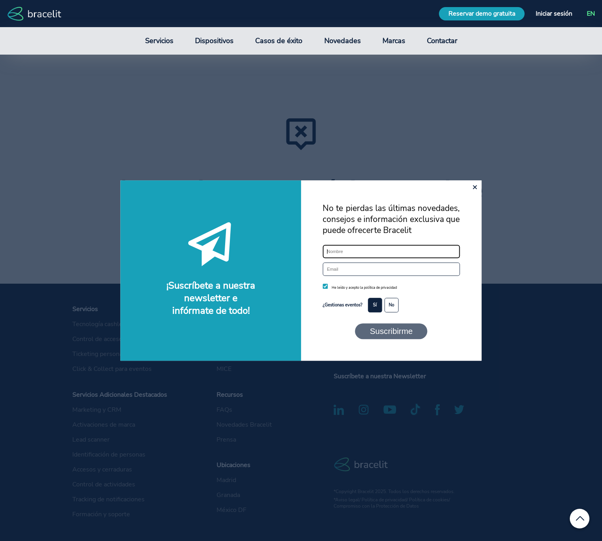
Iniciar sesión (554, 13)
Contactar (442, 41)
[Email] (391, 269)
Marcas (393, 41)
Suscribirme (391, 331)
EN (591, 13)
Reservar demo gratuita (481, 13)
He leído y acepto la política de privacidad (364, 287)
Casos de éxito (278, 41)
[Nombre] (391, 251)
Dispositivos (214, 41)
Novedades (342, 41)
